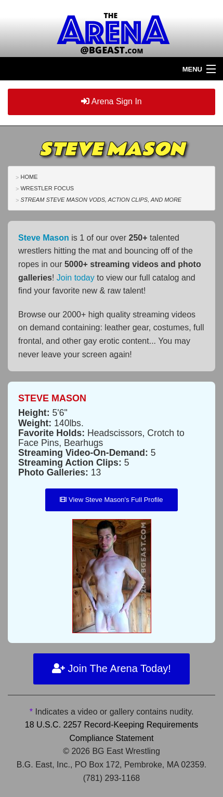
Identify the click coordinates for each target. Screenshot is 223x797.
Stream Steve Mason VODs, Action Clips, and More (100, 200)
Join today (76, 277)
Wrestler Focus (47, 188)
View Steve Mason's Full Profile (111, 500)
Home (28, 177)
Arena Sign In (111, 101)
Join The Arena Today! (111, 668)
